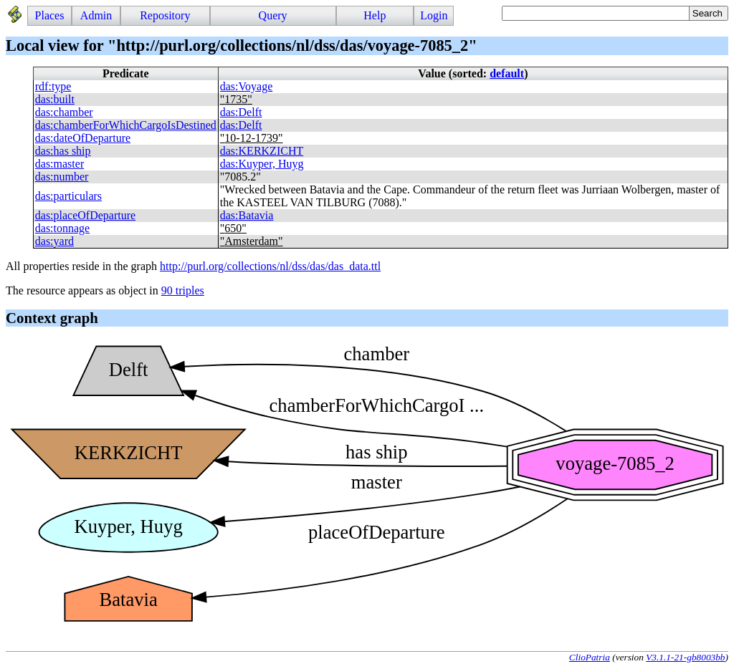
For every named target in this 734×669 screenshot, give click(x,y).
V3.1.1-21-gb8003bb (685, 657)
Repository (165, 15)
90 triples (182, 290)
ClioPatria (589, 657)
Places (50, 15)
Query (273, 15)
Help (374, 15)
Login (433, 15)
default (507, 73)
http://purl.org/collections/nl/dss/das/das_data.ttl (270, 266)
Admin (96, 15)
